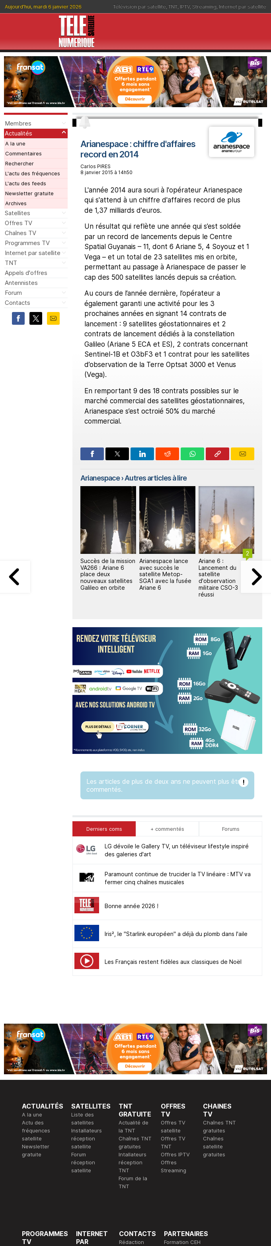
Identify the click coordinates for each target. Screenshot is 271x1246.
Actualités (18, 133)
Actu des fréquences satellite (36, 1001)
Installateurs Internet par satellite (91, 1161)
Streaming (204, 7)
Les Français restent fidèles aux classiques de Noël (173, 832)
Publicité (129, 1121)
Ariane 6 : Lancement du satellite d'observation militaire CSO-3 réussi (218, 577)
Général (129, 1129)
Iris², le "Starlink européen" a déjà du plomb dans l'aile (176, 804)
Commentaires (23, 153)
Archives (16, 203)
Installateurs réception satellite (86, 1009)
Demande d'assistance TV (134, 1145)
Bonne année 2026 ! (131, 776)
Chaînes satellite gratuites (214, 1017)
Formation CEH (182, 1113)
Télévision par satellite (139, 7)
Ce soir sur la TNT (44, 1137)
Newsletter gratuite (29, 193)
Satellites (17, 213)
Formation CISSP (184, 1121)
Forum (13, 292)
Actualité (87, 1129)
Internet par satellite (242, 7)
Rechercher (19, 163)
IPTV (185, 7)
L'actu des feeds (25, 183)
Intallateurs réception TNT (132, 1033)
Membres (18, 123)
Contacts (17, 302)
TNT (172, 7)
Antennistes (21, 282)
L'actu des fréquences (32, 173)
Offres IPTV (175, 1025)
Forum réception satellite (83, 1033)
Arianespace (100, 478)
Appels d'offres (26, 273)
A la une (15, 143)
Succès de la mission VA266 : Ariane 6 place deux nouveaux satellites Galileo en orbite (107, 574)
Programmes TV (27, 243)
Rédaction (131, 1113)
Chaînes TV (20, 233)
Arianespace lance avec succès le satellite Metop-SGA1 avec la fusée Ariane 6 (165, 574)
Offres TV (18, 223)
